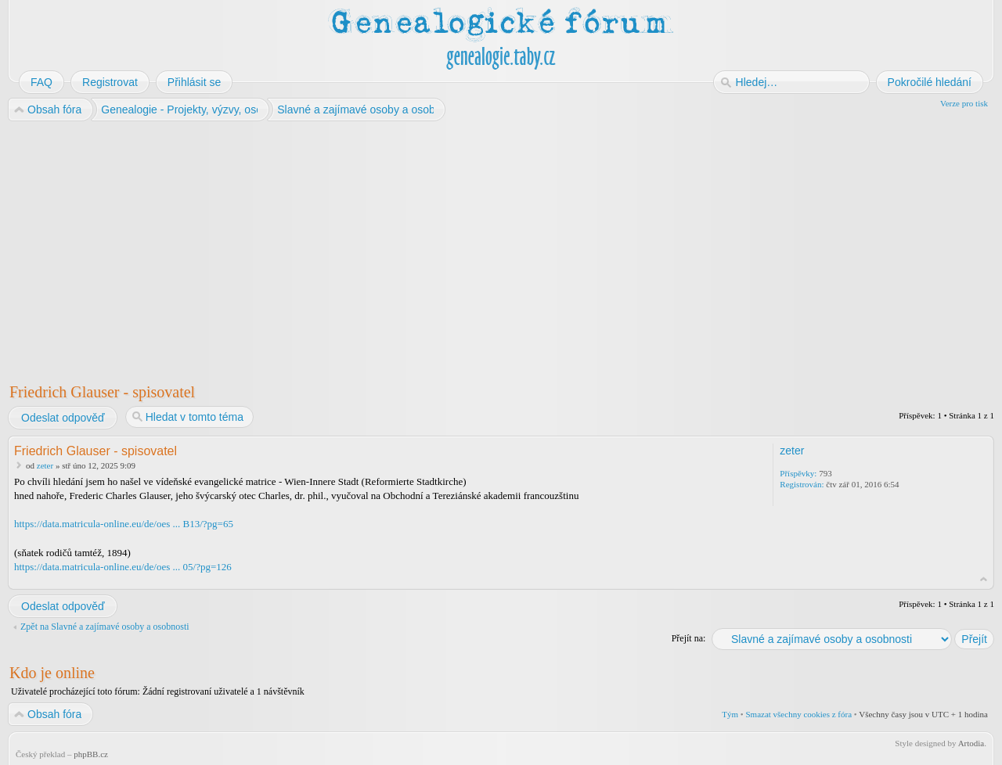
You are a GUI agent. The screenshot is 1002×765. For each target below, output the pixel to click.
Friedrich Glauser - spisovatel (102, 391)
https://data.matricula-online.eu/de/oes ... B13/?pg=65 (123, 524)
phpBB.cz (91, 754)
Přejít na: (689, 638)
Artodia (971, 743)
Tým (730, 714)
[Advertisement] (479, 248)
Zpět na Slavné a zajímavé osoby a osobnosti (104, 626)
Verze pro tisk (964, 103)
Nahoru (983, 579)
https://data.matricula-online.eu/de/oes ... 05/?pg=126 (123, 567)
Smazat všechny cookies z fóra (798, 714)
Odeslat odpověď (62, 417)
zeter (45, 465)
